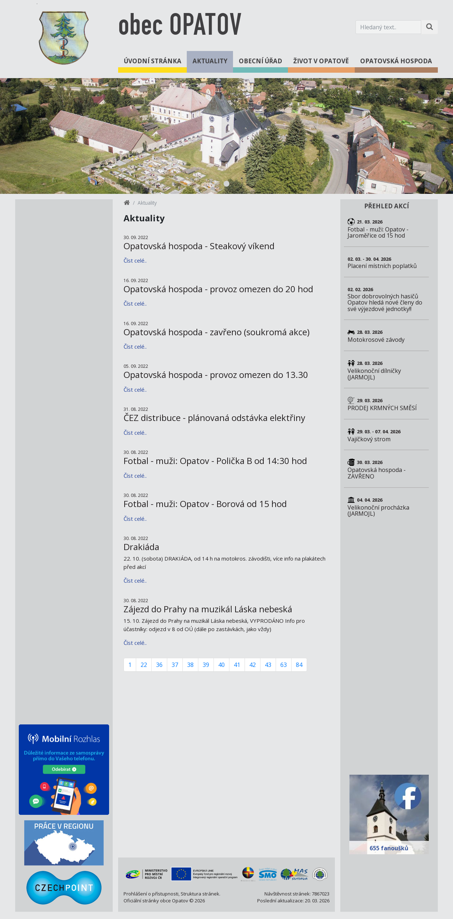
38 (190, 665)
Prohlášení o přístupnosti (151, 893)
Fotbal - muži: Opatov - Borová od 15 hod (205, 504)
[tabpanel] (226, 136)
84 (299, 665)
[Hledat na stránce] (429, 27)
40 (221, 665)
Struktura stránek (200, 893)
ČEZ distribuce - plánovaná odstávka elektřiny (214, 418)
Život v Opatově (321, 61)
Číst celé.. (135, 260)
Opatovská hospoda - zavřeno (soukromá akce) (217, 332)
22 (144, 665)
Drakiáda (141, 547)
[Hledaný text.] (388, 27)
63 (283, 665)
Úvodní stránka (152, 61)
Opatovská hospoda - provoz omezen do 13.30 (216, 374)
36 (159, 665)
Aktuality (210, 61)
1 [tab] (226, 184)
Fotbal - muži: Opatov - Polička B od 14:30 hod (215, 461)
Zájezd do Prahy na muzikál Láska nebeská (208, 609)
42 (252, 665)
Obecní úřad (260, 61)
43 (268, 665)
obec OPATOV (179, 27)
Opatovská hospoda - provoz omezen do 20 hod (218, 289)
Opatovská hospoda (396, 61)
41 (237, 665)
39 (206, 665)
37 (175, 665)
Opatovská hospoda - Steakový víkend (199, 246)
